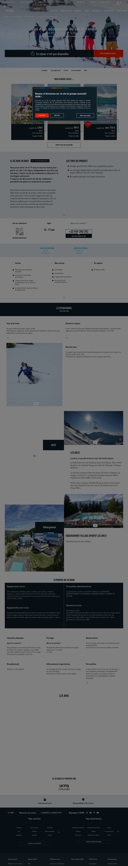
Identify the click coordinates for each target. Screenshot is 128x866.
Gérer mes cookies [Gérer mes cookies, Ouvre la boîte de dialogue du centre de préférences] (85, 115)
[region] (64, 104)
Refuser (57, 115)
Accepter (42, 115)
